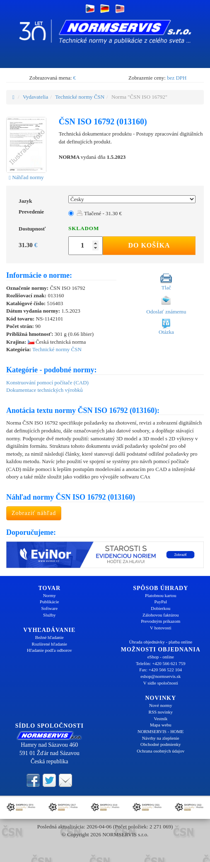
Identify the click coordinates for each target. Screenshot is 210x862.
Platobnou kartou (160, 595)
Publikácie (49, 601)
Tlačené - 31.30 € (99, 213)
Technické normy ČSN (79, 97)
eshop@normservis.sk (160, 676)
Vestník (160, 718)
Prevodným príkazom (160, 621)
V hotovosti (160, 627)
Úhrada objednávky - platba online (160, 641)
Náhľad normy (26, 177)
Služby (49, 614)
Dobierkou (160, 608)
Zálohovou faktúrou (160, 614)
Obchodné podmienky (160, 744)
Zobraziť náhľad (34, 513)
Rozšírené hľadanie (49, 643)
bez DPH (176, 78)
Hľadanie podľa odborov (49, 650)
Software (49, 608)
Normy (49, 595)
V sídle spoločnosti (160, 682)
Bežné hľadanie (49, 637)
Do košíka (149, 245)
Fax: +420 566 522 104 (160, 669)
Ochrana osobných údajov (160, 750)
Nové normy (160, 705)
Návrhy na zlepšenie (160, 738)
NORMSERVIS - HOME (161, 731)
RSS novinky (161, 711)
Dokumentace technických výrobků (44, 390)
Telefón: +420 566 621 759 (161, 663)
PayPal (160, 601)
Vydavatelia (35, 97)
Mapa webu (160, 724)
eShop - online (160, 656)
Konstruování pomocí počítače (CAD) (47, 382)
